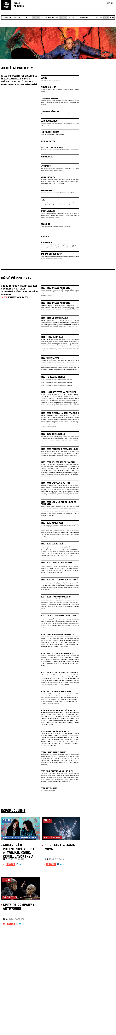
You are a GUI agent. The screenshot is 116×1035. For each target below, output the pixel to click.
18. (26, 17)
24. (49, 17)
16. (19, 17)
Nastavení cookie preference (10, 1004)
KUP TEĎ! (10, 864)
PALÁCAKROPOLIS (19, 5)
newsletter (100, 977)
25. (53, 17)
